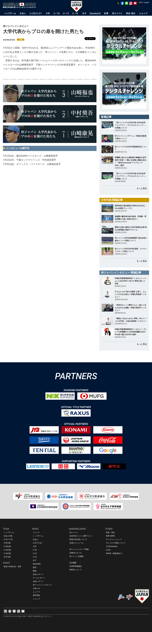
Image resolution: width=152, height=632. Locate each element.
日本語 (140, 2)
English (146, 2)
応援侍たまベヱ (75, 553)
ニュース (36, 592)
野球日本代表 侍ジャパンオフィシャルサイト (20, 5)
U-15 (35, 553)
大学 (34, 546)
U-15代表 (7, 550)
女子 (34, 560)
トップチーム (9, 532)
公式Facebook (111, 546)
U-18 (35, 550)
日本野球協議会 (75, 566)
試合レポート (38, 574)
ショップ (36, 599)
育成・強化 (110, 532)
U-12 (35, 557)
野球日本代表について (78, 539)
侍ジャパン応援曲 (76, 556)
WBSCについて (75, 570)
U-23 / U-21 (8, 539)
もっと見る (142, 188)
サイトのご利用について (115, 543)
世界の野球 (110, 536)
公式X (108, 550)
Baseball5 (37, 564)
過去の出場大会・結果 (12, 566)
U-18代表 (7, 546)
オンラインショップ (114, 539)
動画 (34, 571)
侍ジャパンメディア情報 (79, 549)
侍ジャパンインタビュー (42, 585)
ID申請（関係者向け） (115, 553)
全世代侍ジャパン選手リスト (80, 536)
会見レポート (38, 581)
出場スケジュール (76, 543)
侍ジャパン (73, 532)
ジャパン (36, 532)
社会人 (35, 539)
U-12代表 (7, 553)
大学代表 (7, 543)
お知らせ (36, 588)
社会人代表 (8, 536)
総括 (34, 567)
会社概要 (72, 563)
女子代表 (7, 557)
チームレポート (39, 578)
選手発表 (36, 595)
